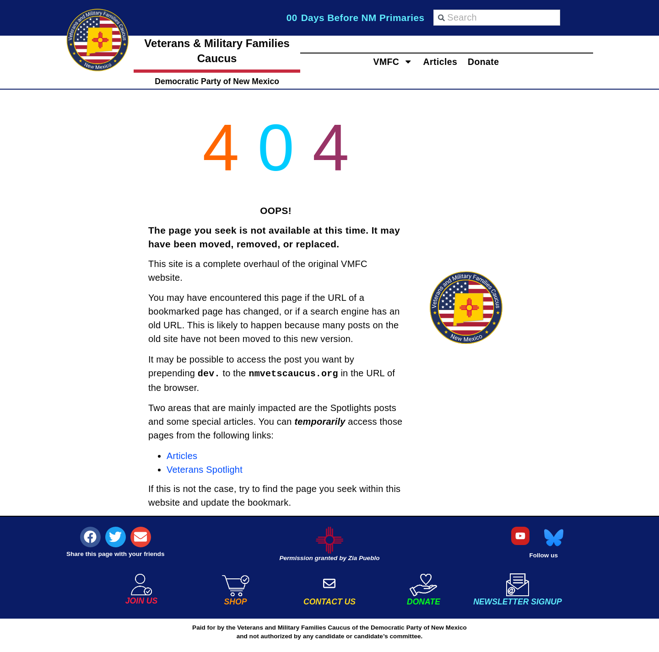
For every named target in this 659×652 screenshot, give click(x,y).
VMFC (378, 61)
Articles (440, 61)
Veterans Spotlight (205, 470)
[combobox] (496, 18)
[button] (90, 537)
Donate (498, 61)
